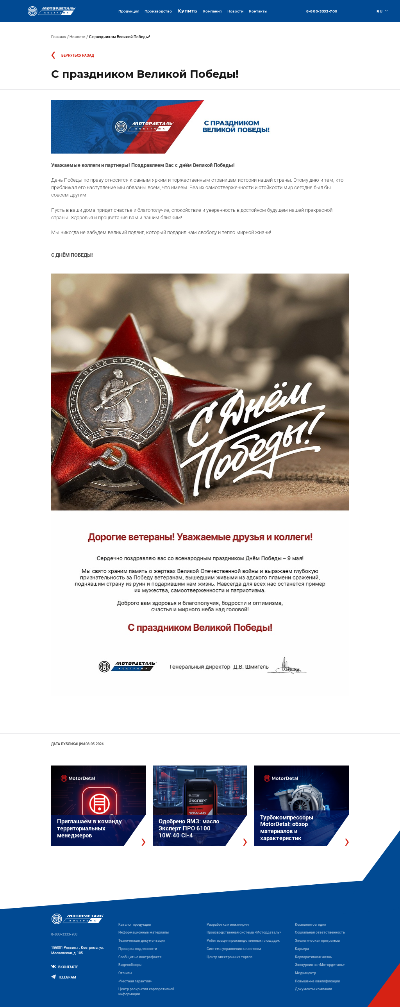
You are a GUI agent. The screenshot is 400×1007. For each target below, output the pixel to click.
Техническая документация (141, 941)
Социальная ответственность (320, 932)
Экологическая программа (317, 941)
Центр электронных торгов (229, 957)
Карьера (302, 949)
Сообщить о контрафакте (140, 957)
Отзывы (125, 973)
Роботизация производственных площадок (243, 941)
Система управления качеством (234, 949)
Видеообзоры (129, 965)
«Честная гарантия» (135, 981)
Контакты (258, 11)
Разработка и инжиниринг (228, 925)
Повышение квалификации (317, 981)
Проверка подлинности (137, 949)
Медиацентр (305, 973)
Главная (58, 37)
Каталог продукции (134, 925)
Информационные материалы (143, 932)
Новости (235, 11)
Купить (187, 11)
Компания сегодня (310, 925)
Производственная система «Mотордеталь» (244, 932)
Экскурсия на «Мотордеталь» (320, 965)
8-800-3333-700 (322, 11)
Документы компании (313, 989)
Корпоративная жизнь (313, 957)
